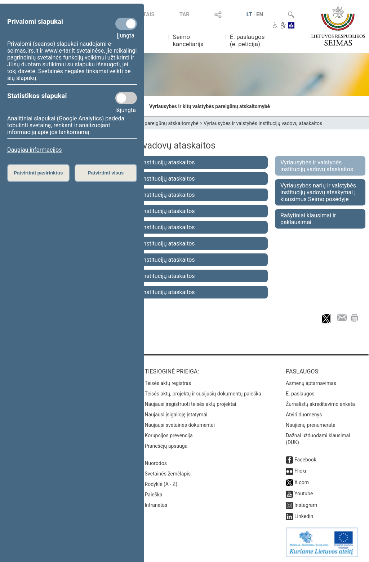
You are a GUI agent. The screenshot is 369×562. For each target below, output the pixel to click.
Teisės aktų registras (168, 383)
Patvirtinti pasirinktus (38, 173)
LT (249, 14)
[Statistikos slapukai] (126, 98)
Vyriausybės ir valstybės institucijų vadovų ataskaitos (263, 123)
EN (259, 14)
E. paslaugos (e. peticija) (247, 40)
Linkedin (303, 516)
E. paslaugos (300, 394)
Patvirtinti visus (106, 173)
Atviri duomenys (304, 414)
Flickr (300, 471)
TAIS (149, 14)
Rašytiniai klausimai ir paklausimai (308, 219)
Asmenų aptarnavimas (311, 383)
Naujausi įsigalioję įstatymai (176, 414)
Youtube (303, 493)
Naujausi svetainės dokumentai (180, 425)
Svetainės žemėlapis (168, 474)
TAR (184, 14)
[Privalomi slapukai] (126, 24)
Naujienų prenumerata (310, 425)
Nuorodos (156, 463)
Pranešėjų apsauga (166, 446)
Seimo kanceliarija (188, 40)
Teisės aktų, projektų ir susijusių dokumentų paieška (203, 394)
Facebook (305, 460)
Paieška (154, 494)
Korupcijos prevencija (169, 435)
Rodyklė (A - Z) (161, 484)
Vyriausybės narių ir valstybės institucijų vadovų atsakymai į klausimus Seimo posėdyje (318, 192)
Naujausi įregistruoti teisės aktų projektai (190, 404)
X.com (301, 482)
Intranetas (156, 505)
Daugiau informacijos (34, 149)
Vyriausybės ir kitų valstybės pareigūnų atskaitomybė (209, 106)
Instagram (305, 505)
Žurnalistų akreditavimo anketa (320, 404)
